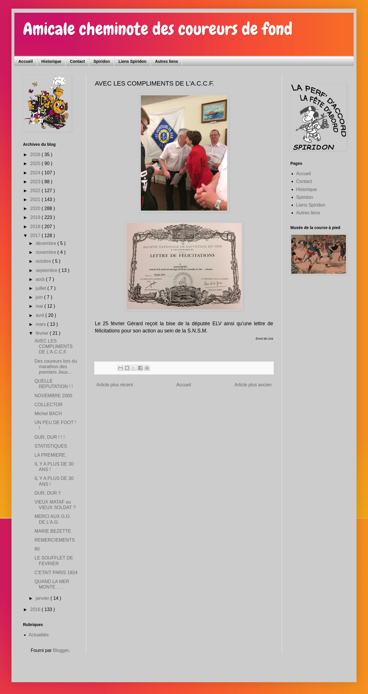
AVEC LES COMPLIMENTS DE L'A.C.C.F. (53, 346)
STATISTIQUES (50, 446)
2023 (36, 181)
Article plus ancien (253, 384)
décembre (46, 243)
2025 (36, 163)
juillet (41, 288)
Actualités (39, 634)
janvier (43, 598)
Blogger (60, 650)
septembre (47, 270)
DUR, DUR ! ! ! (49, 437)
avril (40, 315)
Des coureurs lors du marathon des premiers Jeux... (55, 367)
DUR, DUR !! (47, 493)
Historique (51, 61)
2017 (36, 235)
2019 (36, 217)
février (43, 333)
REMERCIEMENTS (54, 540)
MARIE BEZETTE (52, 531)
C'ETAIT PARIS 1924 (56, 572)
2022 (36, 190)
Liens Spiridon (132, 61)
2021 (36, 199)
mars (41, 324)
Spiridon (101, 61)
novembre (46, 252)
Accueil (25, 61)
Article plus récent (114, 384)
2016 (36, 609)
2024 (36, 172)
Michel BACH (48, 413)
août (41, 279)
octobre (44, 261)
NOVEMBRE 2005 (53, 395)
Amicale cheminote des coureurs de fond (157, 29)
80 (37, 548)
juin (40, 297)
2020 (36, 208)
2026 (36, 154)
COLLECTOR (48, 404)
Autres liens (166, 61)
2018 (36, 226)
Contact (77, 61)
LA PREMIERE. (50, 455)
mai (40, 306)
